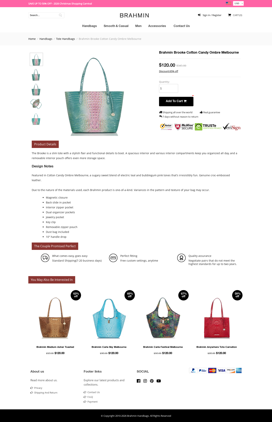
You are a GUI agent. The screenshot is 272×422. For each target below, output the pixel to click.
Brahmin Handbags (138, 415)
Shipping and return (43, 392)
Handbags (89, 26)
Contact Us (182, 26)
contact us (92, 392)
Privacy (36, 388)
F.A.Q (88, 397)
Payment (91, 401)
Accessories (157, 26)
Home (32, 39)
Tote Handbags (65, 39)
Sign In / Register (209, 15)
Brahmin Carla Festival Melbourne (163, 347)
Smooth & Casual (116, 26)
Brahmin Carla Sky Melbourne (109, 347)
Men (138, 26)
